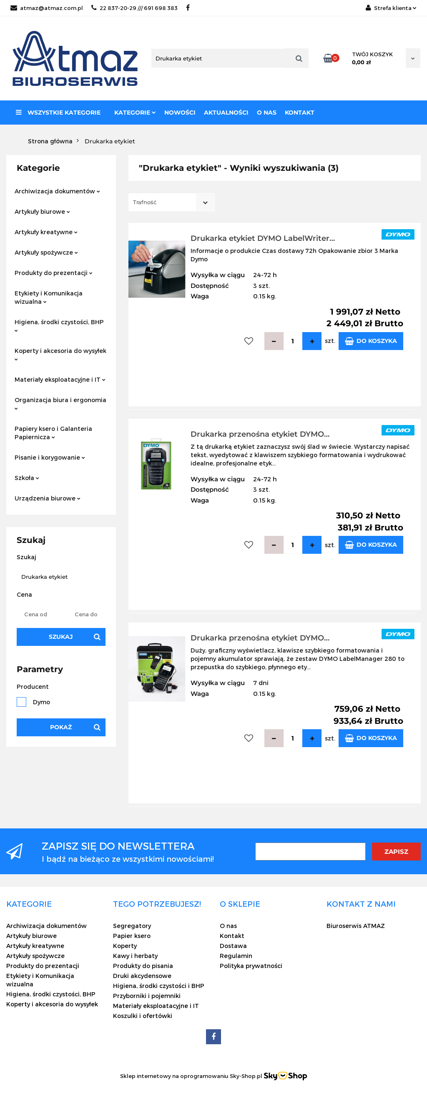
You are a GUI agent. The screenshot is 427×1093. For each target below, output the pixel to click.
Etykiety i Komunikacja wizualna (49, 297)
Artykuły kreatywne (46, 231)
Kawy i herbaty (135, 955)
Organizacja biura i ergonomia (60, 403)
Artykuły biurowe (42, 211)
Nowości (180, 112)
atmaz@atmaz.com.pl (46, 8)
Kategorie (135, 112)
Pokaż (61, 727)
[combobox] (171, 202)
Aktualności (226, 112)
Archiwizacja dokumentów (57, 191)
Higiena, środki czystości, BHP (59, 325)
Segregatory (132, 925)
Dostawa (233, 945)
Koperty (125, 945)
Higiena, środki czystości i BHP (158, 985)
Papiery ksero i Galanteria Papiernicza (53, 432)
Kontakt (299, 112)
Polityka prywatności (251, 965)
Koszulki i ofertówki (142, 1015)
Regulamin (236, 955)
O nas (266, 112)
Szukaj (61, 636)
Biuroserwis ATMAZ (356, 925)
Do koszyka (371, 341)
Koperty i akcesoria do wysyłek (60, 354)
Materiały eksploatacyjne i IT (60, 379)
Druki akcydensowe (142, 975)
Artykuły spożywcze (46, 252)
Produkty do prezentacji (54, 272)
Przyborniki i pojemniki (147, 995)
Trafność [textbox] (144, 202)
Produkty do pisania (143, 965)
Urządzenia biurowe (47, 498)
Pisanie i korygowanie (50, 457)
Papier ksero (132, 935)
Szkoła (27, 477)
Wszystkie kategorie (58, 112)
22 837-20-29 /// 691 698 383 (134, 8)
